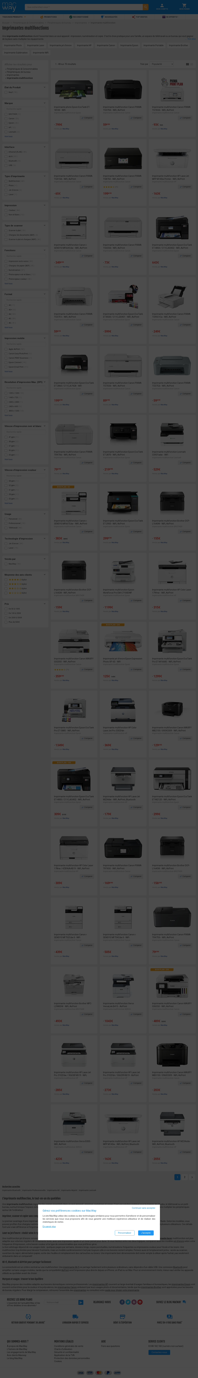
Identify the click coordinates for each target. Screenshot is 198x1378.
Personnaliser (124, 1233)
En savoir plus (49, 1226)
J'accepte (146, 1233)
